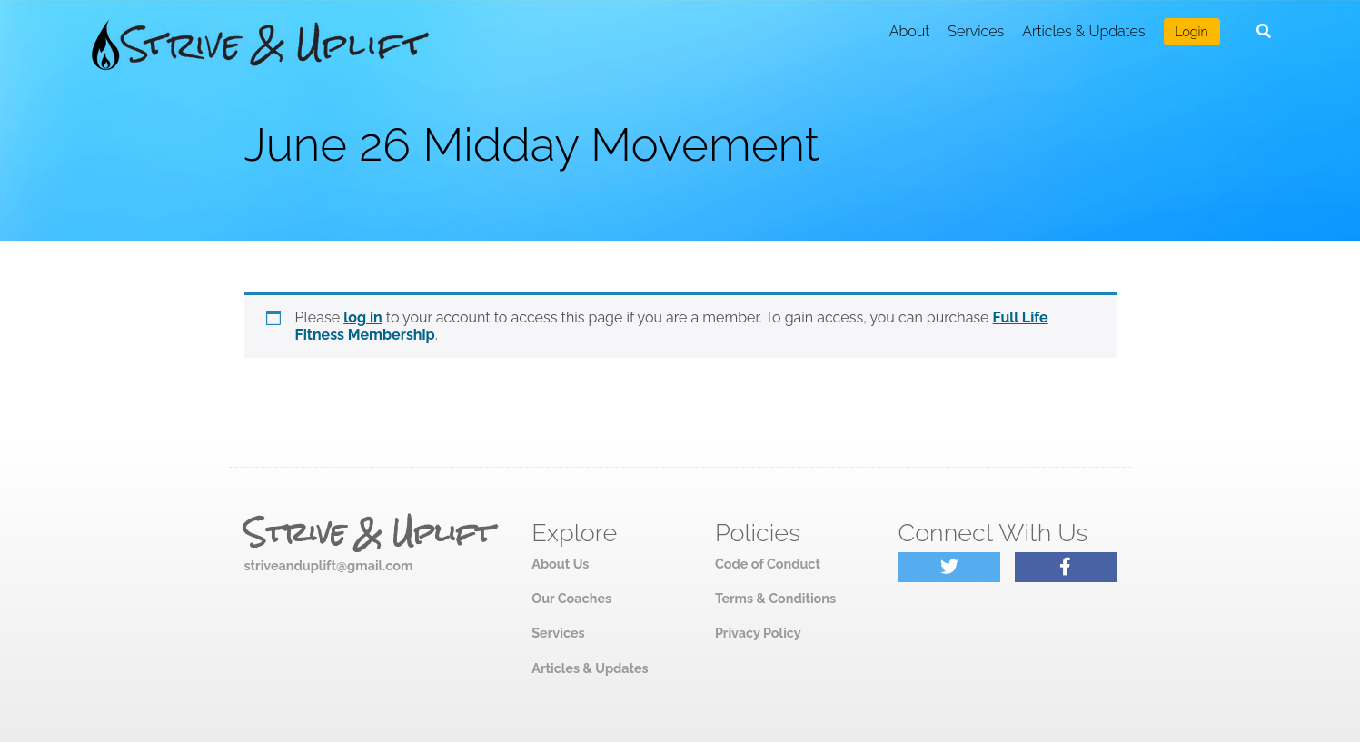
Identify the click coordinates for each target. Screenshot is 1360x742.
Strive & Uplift (368, 533)
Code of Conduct (767, 563)
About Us (560, 563)
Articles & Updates (1083, 31)
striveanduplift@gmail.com (328, 565)
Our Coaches (571, 598)
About (909, 31)
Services (976, 31)
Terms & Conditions (775, 598)
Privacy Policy (758, 632)
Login (1192, 32)
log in (362, 317)
